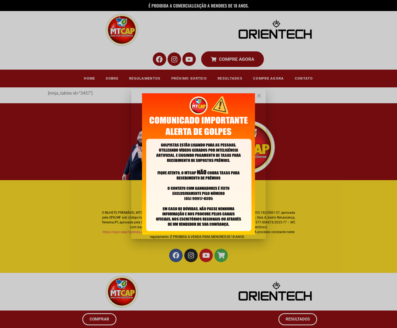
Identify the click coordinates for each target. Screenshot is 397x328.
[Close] (259, 96)
